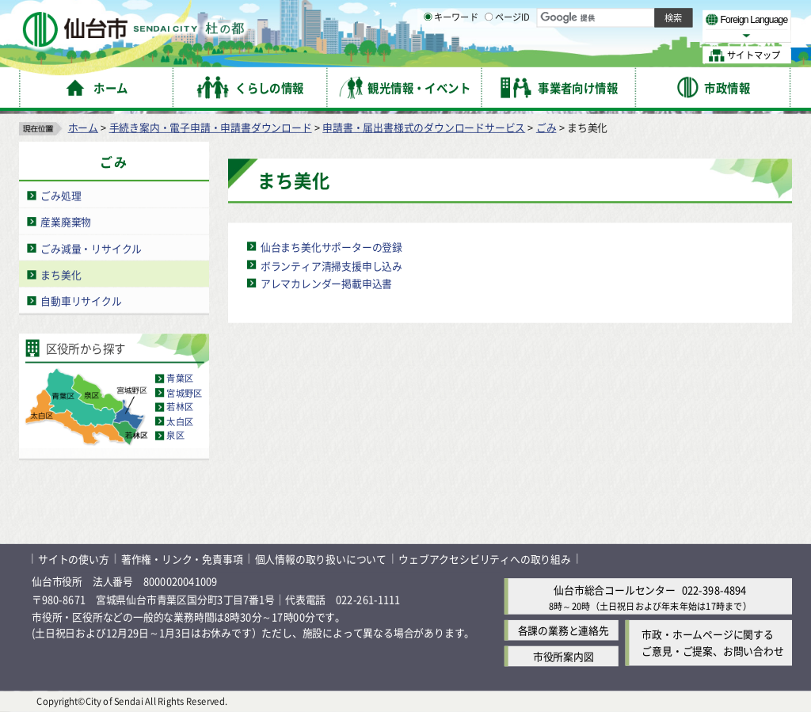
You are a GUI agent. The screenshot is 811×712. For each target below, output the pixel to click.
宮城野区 (184, 392)
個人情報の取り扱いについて (320, 558)
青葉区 (179, 378)
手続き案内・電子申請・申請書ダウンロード (210, 127)
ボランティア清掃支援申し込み (331, 264)
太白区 (179, 421)
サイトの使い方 (73, 558)
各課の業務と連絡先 (563, 630)
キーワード (451, 55)
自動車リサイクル (80, 300)
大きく (609, 35)
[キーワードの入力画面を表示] (428, 55)
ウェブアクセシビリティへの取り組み (484, 558)
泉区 (175, 435)
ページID (508, 55)
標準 (633, 16)
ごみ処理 (60, 195)
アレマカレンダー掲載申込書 (326, 283)
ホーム (83, 127)
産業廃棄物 (65, 221)
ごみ (546, 127)
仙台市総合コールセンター (615, 589)
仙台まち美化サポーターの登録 (331, 246)
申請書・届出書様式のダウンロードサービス (423, 127)
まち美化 (60, 274)
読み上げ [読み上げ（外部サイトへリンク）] (521, 16)
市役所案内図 (563, 656)
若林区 (179, 407)
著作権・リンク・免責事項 (182, 558)
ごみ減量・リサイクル (91, 248)
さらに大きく (660, 35)
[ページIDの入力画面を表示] (489, 55)
